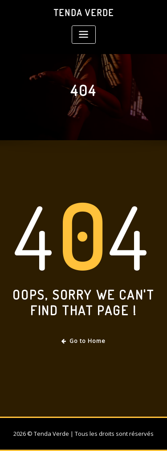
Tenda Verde (83, 12)
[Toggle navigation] (84, 34)
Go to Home (83, 341)
